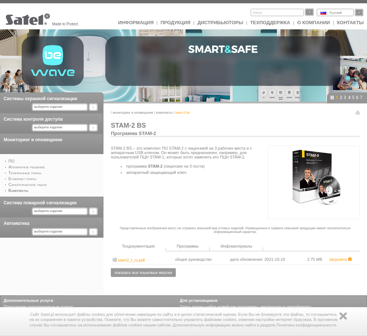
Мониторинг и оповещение (33, 139)
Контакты (350, 22)
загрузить (340, 259)
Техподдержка (270, 22)
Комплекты (164, 112)
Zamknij (343, 316)
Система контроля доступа (33, 119)
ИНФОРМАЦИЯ (136, 22)
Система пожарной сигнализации (40, 202)
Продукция (175, 22)
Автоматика (16, 223)
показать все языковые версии (143, 272)
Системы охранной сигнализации (40, 98)
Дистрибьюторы (220, 22)
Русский (336, 13)
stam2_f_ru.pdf (129, 260)
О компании (313, 22)
